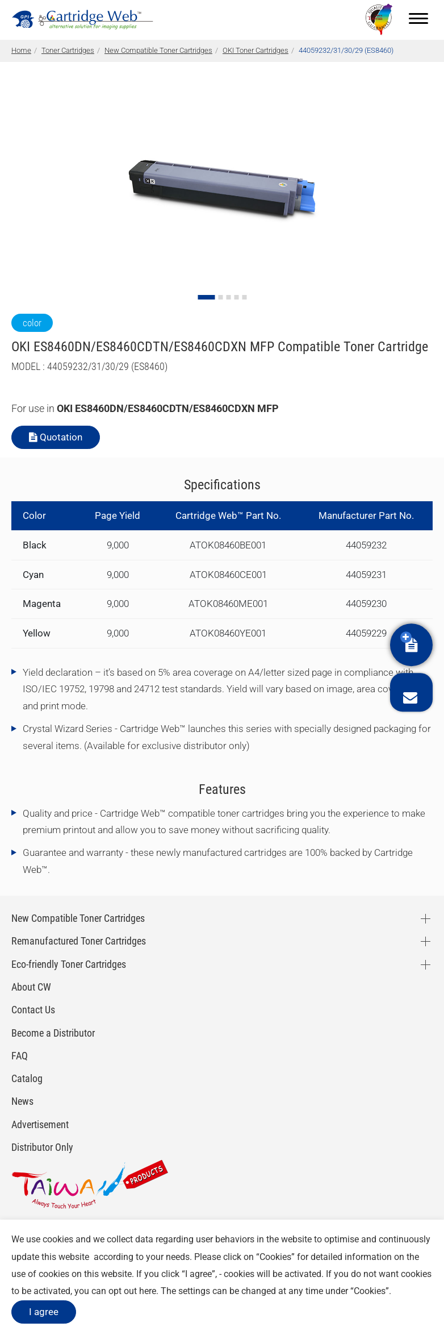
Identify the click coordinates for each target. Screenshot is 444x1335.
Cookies (275, 1256)
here (147, 1291)
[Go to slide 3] (228, 297)
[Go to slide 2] (220, 297)
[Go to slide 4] (236, 297)
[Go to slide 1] (206, 297)
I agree (43, 1311)
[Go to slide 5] (244, 297)
